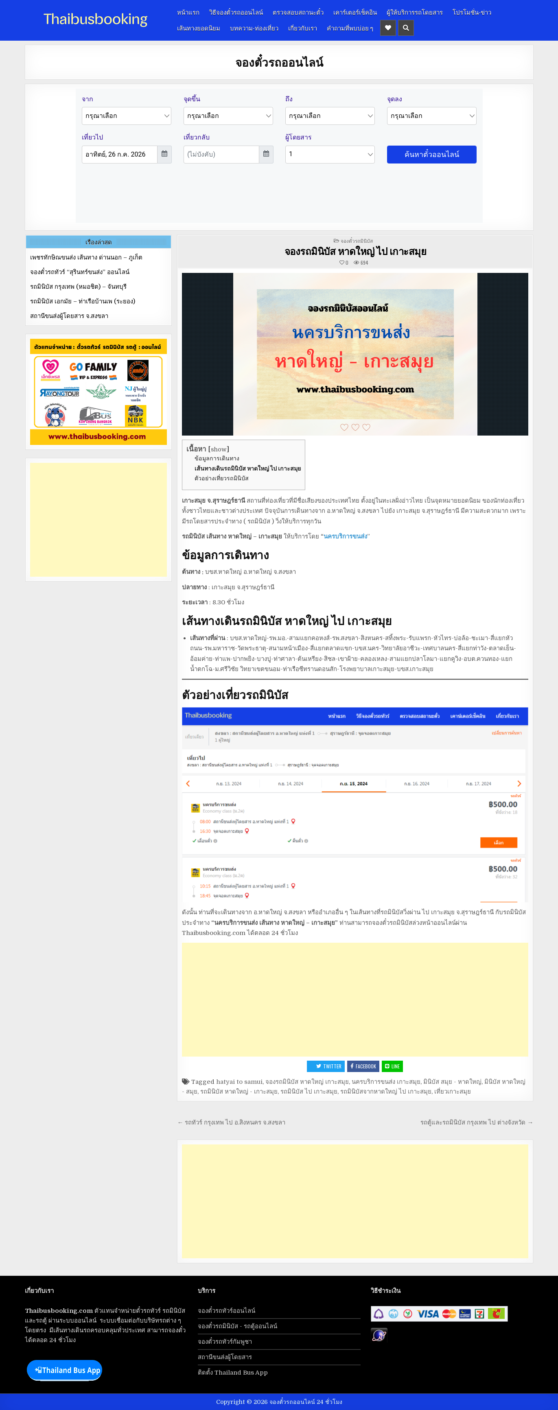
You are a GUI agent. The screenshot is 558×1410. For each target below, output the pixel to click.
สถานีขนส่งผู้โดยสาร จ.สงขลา (69, 316)
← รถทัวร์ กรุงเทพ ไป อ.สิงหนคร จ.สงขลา (231, 1122)
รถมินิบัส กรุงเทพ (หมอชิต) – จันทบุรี (78, 286)
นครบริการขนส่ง (345, 536)
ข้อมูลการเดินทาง (217, 458)
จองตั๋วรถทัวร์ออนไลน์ (226, 1310)
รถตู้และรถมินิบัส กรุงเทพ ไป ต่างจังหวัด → (476, 1122)
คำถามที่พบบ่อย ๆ (350, 27)
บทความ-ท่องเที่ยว (254, 27)
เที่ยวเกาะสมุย (452, 1091)
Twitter (328, 1066)
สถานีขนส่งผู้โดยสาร (225, 1357)
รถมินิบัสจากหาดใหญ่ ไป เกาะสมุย (385, 1091)
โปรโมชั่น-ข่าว (472, 11)
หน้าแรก (188, 11)
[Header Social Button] (388, 28)
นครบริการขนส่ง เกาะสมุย (386, 1081)
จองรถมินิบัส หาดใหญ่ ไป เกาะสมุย (355, 250)
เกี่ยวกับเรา (302, 27)
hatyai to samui (239, 1081)
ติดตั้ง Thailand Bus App (233, 1372)
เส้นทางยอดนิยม (198, 27)
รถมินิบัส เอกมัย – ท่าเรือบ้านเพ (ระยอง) (82, 301)
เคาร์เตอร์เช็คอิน (355, 11)
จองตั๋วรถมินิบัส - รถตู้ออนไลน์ (237, 1326)
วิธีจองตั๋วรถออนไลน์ (236, 11)
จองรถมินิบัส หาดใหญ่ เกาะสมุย (307, 1081)
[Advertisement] (355, 1000)
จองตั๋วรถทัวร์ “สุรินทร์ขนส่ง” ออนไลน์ (79, 272)
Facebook (363, 1066)
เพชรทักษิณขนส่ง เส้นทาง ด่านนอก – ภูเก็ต (86, 257)
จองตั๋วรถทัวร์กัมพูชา (225, 1341)
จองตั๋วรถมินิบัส (357, 240)
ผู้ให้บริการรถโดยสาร (415, 11)
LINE (392, 1066)
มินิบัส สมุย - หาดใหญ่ (452, 1081)
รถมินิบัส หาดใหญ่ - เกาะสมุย (239, 1091)
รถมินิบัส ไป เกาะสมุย (308, 1091)
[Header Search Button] (406, 28)
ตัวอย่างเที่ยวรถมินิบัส (222, 478)
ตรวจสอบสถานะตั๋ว (298, 11)
